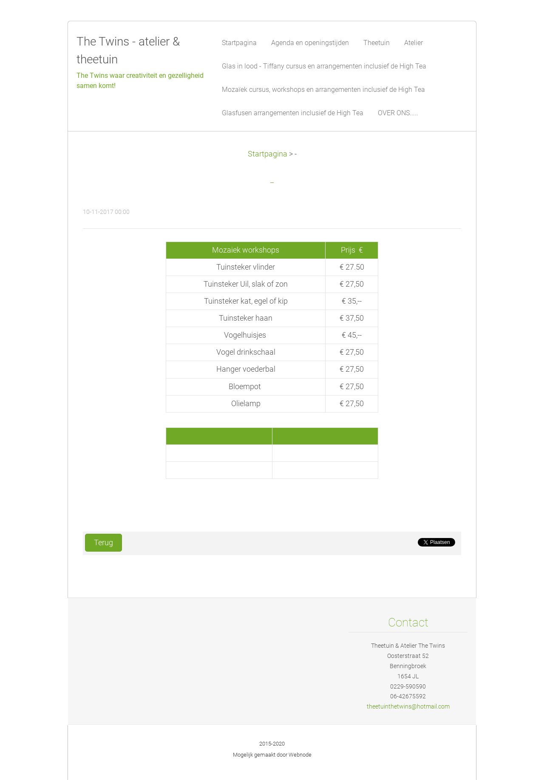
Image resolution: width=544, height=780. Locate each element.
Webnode (300, 755)
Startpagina (267, 154)
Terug (103, 542)
